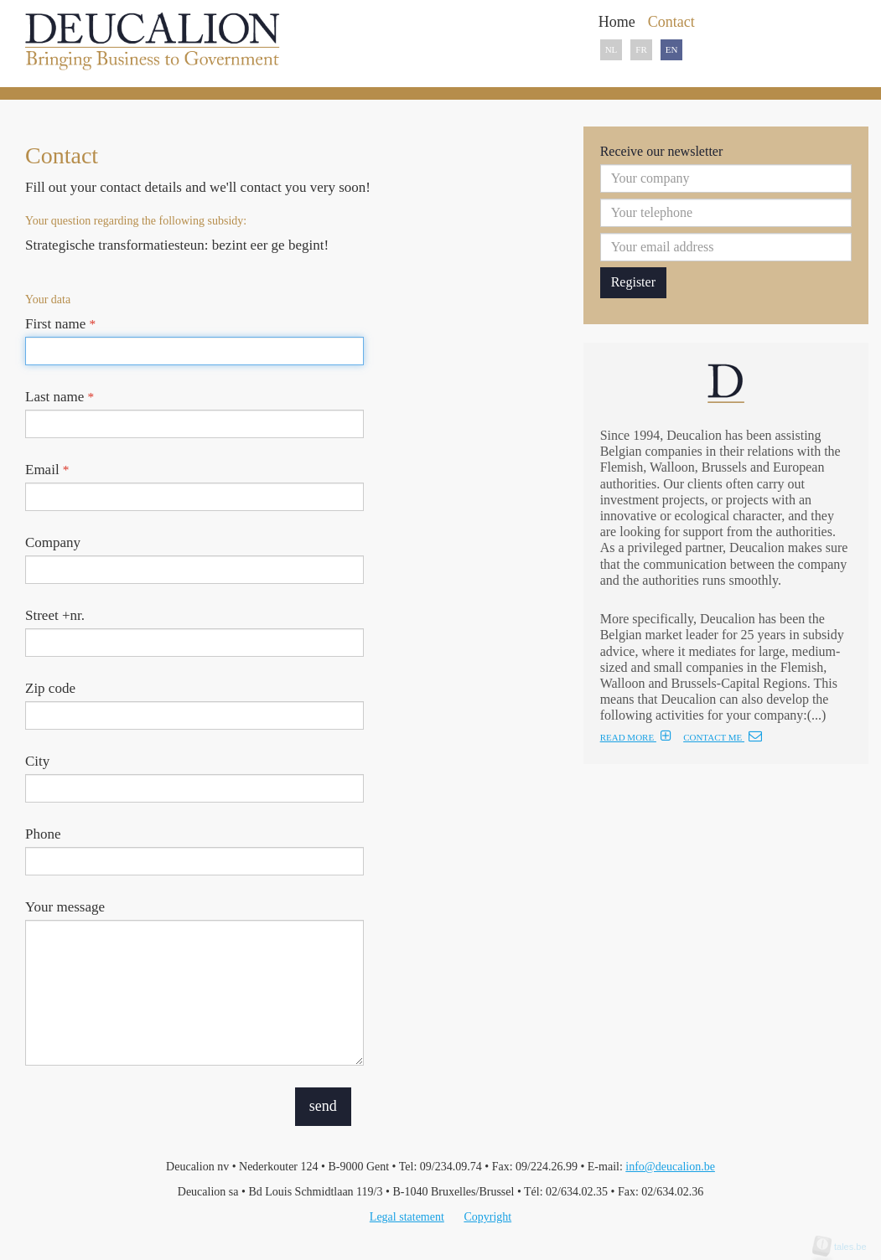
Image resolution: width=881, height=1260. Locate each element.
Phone (43, 834)
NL (611, 49)
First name (60, 324)
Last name (59, 397)
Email (47, 470)
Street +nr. (55, 615)
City (37, 761)
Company (52, 542)
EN (672, 49)
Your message (65, 907)
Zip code (50, 688)
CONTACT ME (722, 737)
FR (640, 49)
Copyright (487, 1217)
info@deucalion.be (670, 1166)
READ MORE (635, 737)
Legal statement (407, 1217)
